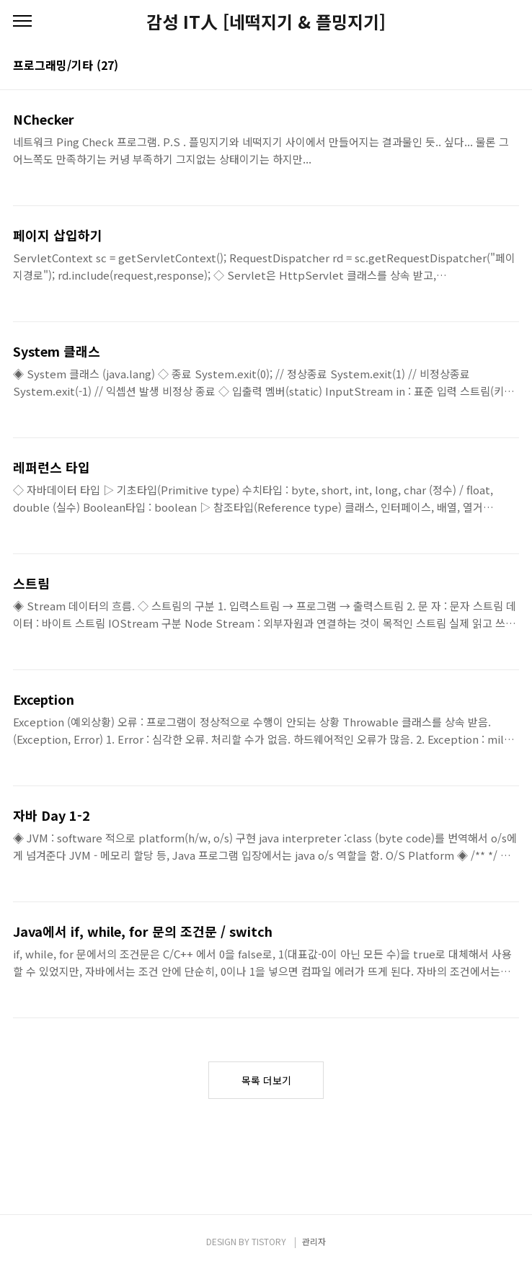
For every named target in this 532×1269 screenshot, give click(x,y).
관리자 (314, 1241)
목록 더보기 (266, 1080)
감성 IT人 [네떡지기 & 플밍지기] (266, 21)
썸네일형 (490, 66)
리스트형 (510, 66)
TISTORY (269, 1241)
